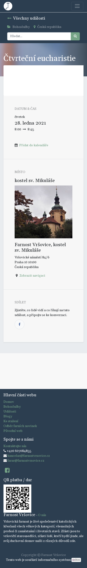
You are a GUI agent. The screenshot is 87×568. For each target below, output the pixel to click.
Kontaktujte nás (14, 446)
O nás (42, 515)
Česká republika (47, 27)
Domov (8, 402)
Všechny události (26, 18)
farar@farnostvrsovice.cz (25, 461)
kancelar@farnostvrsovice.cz (28, 456)
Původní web (13, 431)
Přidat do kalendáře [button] (33, 145)
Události (9, 412)
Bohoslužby (18, 27)
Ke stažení (10, 421)
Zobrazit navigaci (32, 276)
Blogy (7, 416)
